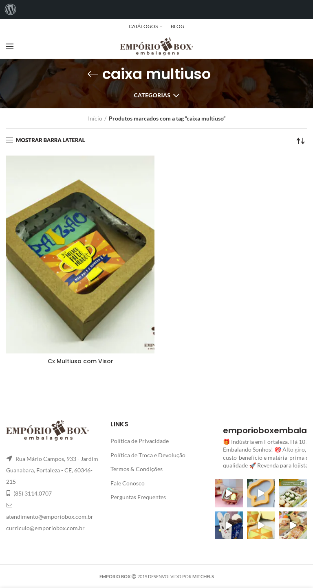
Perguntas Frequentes (138, 497)
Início (95, 118)
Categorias (152, 95)
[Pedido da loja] (301, 141)
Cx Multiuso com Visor (80, 361)
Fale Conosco (127, 483)
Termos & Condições (136, 468)
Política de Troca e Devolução (147, 455)
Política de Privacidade (139, 440)
